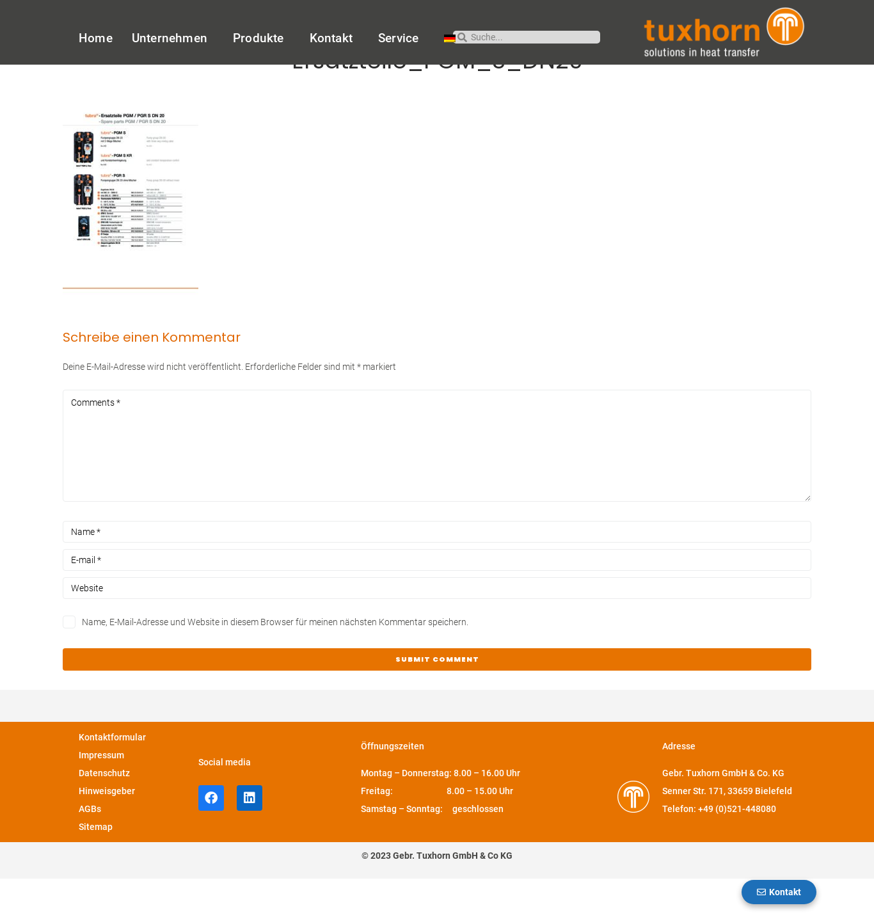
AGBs (90, 848)
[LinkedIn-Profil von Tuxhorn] (249, 837)
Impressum (101, 794)
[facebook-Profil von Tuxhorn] (211, 837)
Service (401, 38)
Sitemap (96, 866)
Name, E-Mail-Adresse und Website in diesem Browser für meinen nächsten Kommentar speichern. (275, 661)
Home (96, 38)
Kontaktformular (112, 776)
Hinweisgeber (107, 830)
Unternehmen (173, 38)
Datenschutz (104, 812)
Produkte (261, 38)
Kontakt (334, 38)
